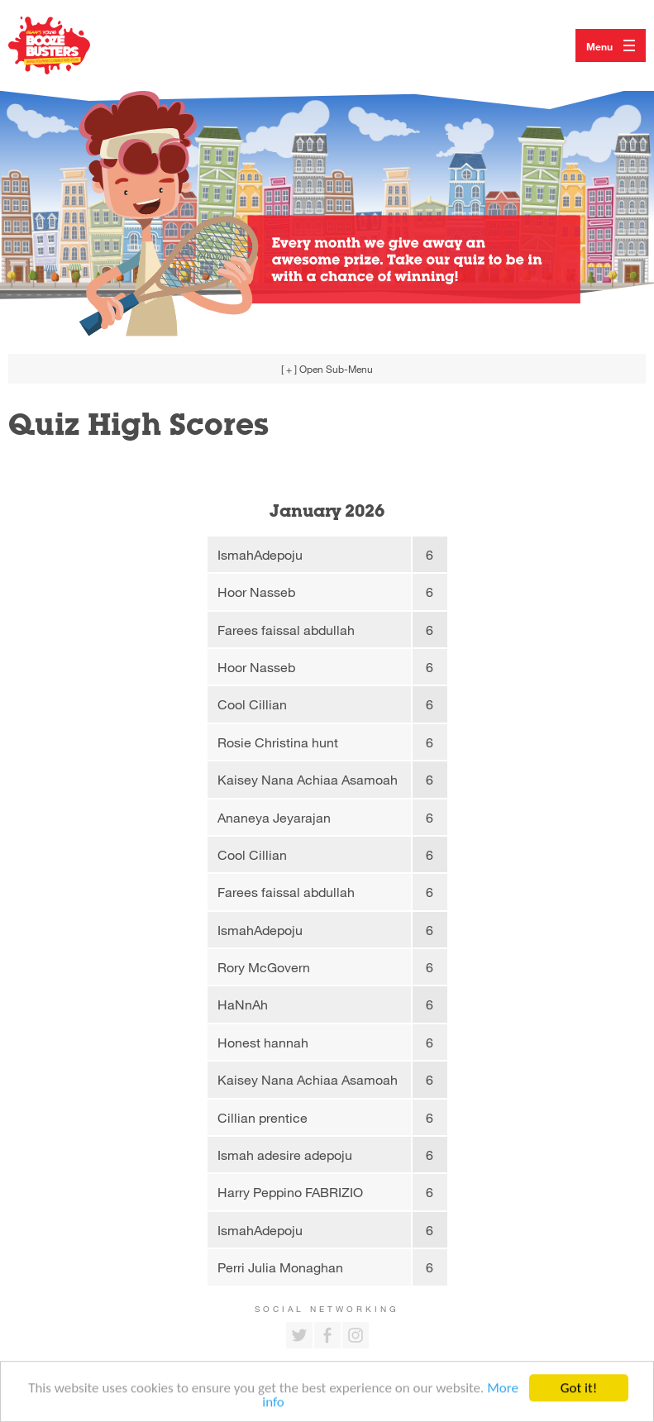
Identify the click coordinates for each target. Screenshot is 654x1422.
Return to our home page (66, 45)
